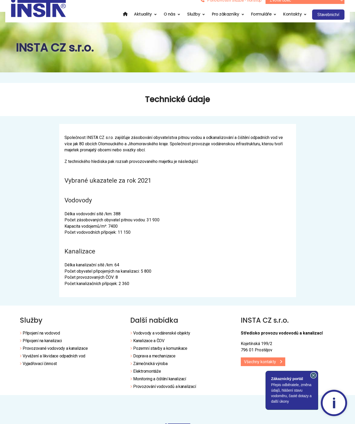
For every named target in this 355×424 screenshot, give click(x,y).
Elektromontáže (147, 377)
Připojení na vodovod (41, 339)
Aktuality (148, 20)
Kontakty (297, 20)
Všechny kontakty (260, 368)
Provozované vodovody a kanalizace (55, 354)
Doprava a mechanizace (154, 362)
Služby (198, 20)
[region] (177, 48)
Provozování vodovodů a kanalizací (164, 393)
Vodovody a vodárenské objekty (161, 339)
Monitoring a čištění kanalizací (159, 385)
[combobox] (310, 7)
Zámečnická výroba (150, 370)
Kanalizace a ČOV (148, 347)
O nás (175, 20)
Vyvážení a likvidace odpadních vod (54, 362)
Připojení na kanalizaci (42, 347)
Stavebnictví (333, 21)
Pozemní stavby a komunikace (160, 354)
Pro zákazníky (230, 20)
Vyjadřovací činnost (40, 370)
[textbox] (310, 7)
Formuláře (266, 20)
